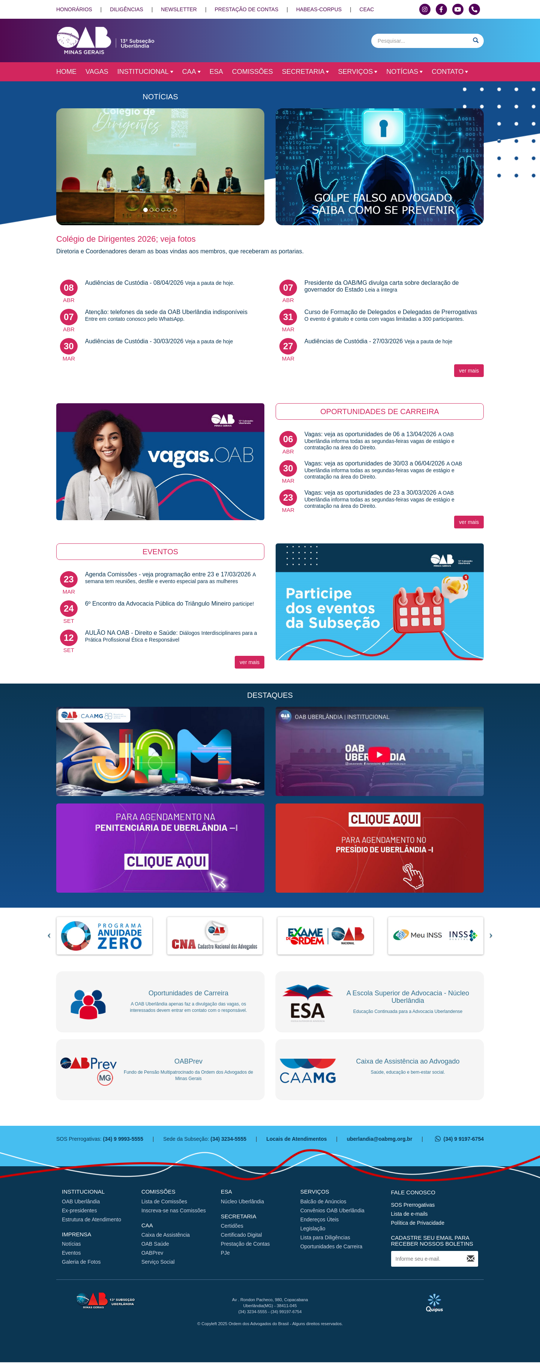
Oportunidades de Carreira (331, 1247)
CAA (191, 71)
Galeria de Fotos (81, 1263)
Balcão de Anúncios (323, 1202)
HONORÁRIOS (74, 9)
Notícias (404, 71)
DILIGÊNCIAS (126, 9)
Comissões (252, 71)
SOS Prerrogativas (413, 1205)
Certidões (232, 1227)
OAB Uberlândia (81, 1202)
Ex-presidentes (79, 1211)
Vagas (97, 71)
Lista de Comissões (164, 1202)
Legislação (313, 1229)
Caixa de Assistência (165, 1236)
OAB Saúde (155, 1245)
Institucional (145, 71)
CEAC (367, 9)
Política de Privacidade (417, 1223)
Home (66, 71)
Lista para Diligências (325, 1238)
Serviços (357, 71)
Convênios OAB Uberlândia (332, 1211)
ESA (216, 71)
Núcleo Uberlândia (242, 1202)
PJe (225, 1254)
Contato (450, 71)
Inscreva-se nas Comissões (173, 1211)
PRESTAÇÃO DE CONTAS (246, 9)
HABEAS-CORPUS (319, 9)
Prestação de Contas (245, 1245)
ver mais (469, 371)
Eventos (71, 1254)
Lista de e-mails (409, 1214)
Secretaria (305, 71)
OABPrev (152, 1254)
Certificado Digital (241, 1236)
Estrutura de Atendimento (91, 1220)
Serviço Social (158, 1263)
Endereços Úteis (319, 1220)
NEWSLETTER (179, 9)
